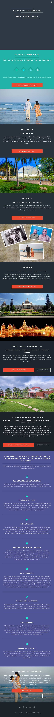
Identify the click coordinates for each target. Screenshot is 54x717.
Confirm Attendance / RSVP (27, 85)
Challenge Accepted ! (27, 151)
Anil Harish (36, 712)
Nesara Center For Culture (27, 480)
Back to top (27, 690)
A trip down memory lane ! (27, 286)
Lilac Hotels (27, 622)
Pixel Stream (27, 524)
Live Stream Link (27, 38)
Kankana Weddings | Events (27, 547)
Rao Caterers (27, 573)
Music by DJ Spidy (27, 648)
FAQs (27, 696)
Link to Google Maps (27, 31)
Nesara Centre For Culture (24, 22)
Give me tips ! (43, 370)
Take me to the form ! (19, 370)
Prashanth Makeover (27, 601)
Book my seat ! (42, 445)
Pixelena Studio (27, 500)
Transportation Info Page (18, 445)
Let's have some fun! (27, 218)
